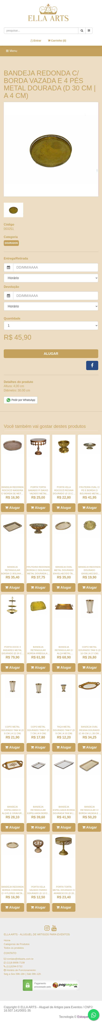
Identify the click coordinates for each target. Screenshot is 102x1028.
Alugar (51, 354)
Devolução (11, 286)
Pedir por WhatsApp (20, 400)
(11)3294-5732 (14, 966)
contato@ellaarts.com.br (20, 958)
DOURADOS (11, 243)
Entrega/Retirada (16, 258)
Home (7, 940)
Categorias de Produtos (17, 944)
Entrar (36, 40)
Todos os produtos (14, 947)
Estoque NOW (86, 1016)
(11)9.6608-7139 (16, 962)
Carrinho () (57, 40)
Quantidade (12, 318)
